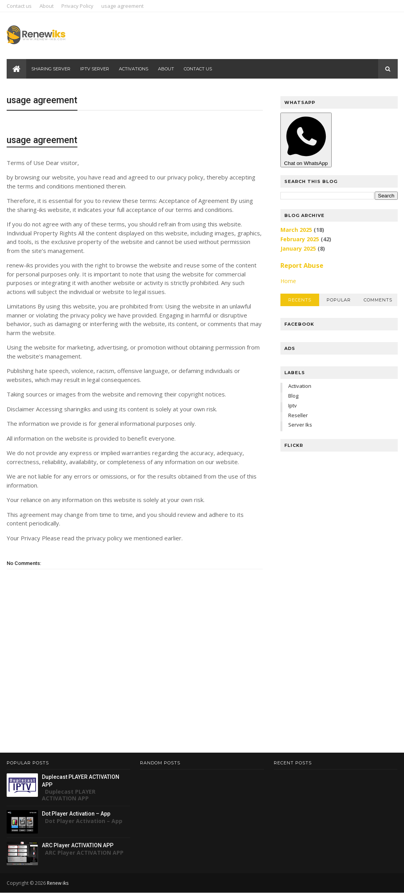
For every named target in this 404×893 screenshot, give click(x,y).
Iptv (292, 405)
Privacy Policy (77, 5)
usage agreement (122, 5)
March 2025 (296, 229)
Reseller (298, 415)
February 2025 (299, 239)
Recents (299, 300)
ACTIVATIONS (133, 69)
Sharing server (50, 69)
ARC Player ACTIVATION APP (77, 845)
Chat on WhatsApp (306, 140)
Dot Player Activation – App (76, 814)
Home (288, 281)
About (47, 5)
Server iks (300, 424)
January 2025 (298, 248)
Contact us (19, 5)
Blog (293, 395)
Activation (299, 385)
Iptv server (94, 69)
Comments (378, 300)
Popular (339, 300)
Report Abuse (301, 265)
